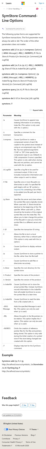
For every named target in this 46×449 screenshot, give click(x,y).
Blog (32, 435)
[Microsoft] (23, 3)
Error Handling (14, 9)
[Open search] (35, 3)
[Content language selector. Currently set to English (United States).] (13, 424)
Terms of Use (30, 442)
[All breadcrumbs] (4, 9)
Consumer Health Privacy (11, 442)
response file (18, 189)
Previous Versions (21, 435)
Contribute (6, 438)
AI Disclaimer (7, 435)
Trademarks (6, 445)
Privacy (15, 438)
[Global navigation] (2, 3)
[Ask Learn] (37, 9)
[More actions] (42, 9)
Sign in (41, 3)
